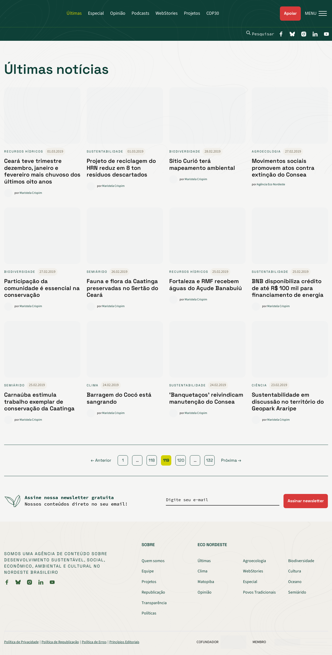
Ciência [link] (259, 385)
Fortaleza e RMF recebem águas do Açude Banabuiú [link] (205, 284)
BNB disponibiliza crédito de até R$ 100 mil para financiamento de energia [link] (287, 287)
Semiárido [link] (97, 272)
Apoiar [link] (290, 13)
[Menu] (314, 13)
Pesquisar (260, 33)
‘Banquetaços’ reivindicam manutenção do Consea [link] (206, 398)
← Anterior (101, 460)
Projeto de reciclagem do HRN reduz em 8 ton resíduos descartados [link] (121, 167)
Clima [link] (93, 385)
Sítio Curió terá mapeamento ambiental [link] (202, 164)
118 (152, 460)
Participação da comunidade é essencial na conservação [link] (42, 287)
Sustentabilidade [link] (105, 151)
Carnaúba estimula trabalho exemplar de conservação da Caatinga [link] (39, 401)
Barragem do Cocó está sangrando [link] (119, 398)
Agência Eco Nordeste (271, 184)
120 (180, 460)
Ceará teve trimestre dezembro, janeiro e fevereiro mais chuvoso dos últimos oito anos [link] (42, 171)
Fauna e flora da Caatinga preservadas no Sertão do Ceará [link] (122, 287)
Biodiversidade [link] (184, 151)
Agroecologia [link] (266, 151)
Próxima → (231, 460)
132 (209, 460)
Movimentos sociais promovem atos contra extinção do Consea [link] (283, 167)
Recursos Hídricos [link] (23, 151)
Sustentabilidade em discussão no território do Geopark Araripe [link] (288, 401)
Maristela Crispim (31, 193)
